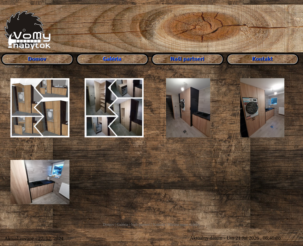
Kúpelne (20, 66)
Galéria (122, 224)
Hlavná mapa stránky (184, 224)
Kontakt (159, 224)
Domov (108, 224)
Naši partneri (140, 224)
